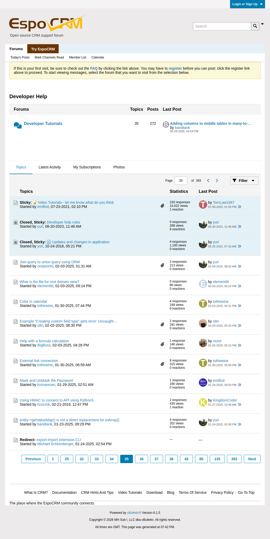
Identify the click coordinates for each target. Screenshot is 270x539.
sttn (40, 325)
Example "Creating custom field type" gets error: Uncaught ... (69, 321)
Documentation (64, 492)
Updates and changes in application (81, 242)
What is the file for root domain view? (49, 282)
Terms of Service (192, 492)
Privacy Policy (222, 492)
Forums (16, 49)
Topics (21, 167)
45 (186, 459)
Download (154, 492)
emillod (43, 207)
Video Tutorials (130, 492)
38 (172, 459)
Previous (33, 459)
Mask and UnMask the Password (46, 380)
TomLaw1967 (223, 202)
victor (217, 341)
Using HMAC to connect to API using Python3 (56, 400)
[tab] (21, 167)
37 (156, 459)
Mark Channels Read (49, 57)
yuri (40, 226)
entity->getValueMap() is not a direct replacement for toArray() (69, 420)
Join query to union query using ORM (50, 262)
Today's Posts (20, 57)
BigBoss (44, 345)
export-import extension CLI (59, 440)
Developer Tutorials (43, 123)
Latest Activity (50, 167)
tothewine (45, 306)
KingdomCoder (225, 400)
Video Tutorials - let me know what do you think (76, 202)
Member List (77, 57)
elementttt (45, 286)
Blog (170, 492)
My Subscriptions (87, 167)
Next (252, 459)
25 (67, 459)
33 (97, 459)
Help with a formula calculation (44, 341)
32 (82, 459)
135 (217, 459)
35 (127, 459)
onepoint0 (45, 266)
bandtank (182, 128)
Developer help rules (63, 222)
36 (141, 459)
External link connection (39, 361)
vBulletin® (134, 513)
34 (112, 459)
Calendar (97, 57)
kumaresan (46, 385)
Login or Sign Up (247, 4)
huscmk (43, 404)
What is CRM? (36, 492)
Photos (119, 167)
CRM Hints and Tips (97, 492)
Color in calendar (33, 301)
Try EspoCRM (43, 49)
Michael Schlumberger (55, 444)
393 (234, 459)
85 (201, 459)
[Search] (222, 26)
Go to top (246, 492)
